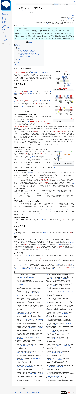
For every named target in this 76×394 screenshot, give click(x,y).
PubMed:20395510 (23, 345)
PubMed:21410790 (36, 358)
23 (70, 242)
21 (67, 211)
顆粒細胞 (18, 100)
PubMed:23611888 (52, 366)
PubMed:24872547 (67, 323)
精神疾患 (59, 244)
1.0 (17, 274)
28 (22, 265)
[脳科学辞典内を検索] (67, 4)
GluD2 (16, 74)
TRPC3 (48, 211)
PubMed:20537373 (20, 352)
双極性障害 (24, 268)
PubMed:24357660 (51, 308)
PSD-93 (27, 121)
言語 (72, 264)
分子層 (25, 91)
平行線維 (26, 100)
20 (67, 209)
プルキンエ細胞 (23, 90)
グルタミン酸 (40, 191)
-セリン (30, 172)
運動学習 (44, 106)
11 (29, 157)
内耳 (71, 232)
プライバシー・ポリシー (17, 392)
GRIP (43, 126)
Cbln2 (63, 219)
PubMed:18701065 (64, 313)
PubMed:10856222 (30, 319)
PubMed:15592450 (20, 381)
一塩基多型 (66, 267)
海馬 (19, 93)
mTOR (38, 247)
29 (23, 265)
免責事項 (33, 392)
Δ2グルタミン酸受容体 (19, 10)
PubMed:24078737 (51, 359)
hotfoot (19, 262)
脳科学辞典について (27, 392)
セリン (31, 133)
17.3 (53, 279)
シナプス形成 (46, 110)
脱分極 (35, 131)
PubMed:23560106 (54, 338)
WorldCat (31, 277)
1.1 (18, 274)
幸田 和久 (70, 19)
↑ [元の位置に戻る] (47, 274)
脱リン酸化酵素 (45, 123)
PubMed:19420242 (32, 337)
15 (52, 175)
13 (54, 167)
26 (30, 261)
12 (31, 157)
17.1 (50, 279)
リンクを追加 (7, 44)
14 (28, 173)
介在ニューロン (30, 91)
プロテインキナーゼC (58, 131)
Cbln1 (26, 153)
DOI (34, 277)
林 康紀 (48, 23)
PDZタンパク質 (47, 121)
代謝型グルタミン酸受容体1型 (63, 128)
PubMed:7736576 (25, 308)
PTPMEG (32, 121)
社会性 (25, 244)
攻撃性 (19, 244)
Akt (35, 247)
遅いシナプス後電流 (50, 209)
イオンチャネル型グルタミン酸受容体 (34, 259)
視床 (25, 93)
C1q (40, 153)
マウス (23, 255)
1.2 (20, 274)
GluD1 (39, 72)
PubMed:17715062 (32, 373)
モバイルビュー (38, 392)
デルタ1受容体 (34, 72)
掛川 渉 (71, 15)
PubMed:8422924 (37, 283)
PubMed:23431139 (32, 327)
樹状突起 (45, 90)
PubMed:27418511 (20, 366)
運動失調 (38, 103)
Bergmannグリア (56, 191)
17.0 (48, 279)
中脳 (28, 93)
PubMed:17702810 (63, 291)
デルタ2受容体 (46, 72)
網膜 (31, 93)
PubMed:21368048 (32, 292)
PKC (65, 131)
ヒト (30, 255)
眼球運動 (59, 264)
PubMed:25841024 (64, 381)
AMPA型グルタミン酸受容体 (21, 126)
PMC (28, 277)
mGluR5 (61, 246)
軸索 (22, 100)
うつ (73, 242)
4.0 (17, 295)
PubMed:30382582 (54, 278)
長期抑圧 (41, 104)
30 (25, 265)
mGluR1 (16, 129)
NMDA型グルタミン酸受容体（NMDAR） (46, 182)
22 (31, 240)
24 (36, 243)
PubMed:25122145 (51, 376)
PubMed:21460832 (51, 285)
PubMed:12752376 (54, 352)
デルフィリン (38, 121)
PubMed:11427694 (20, 313)
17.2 (52, 279)
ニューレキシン (31, 156)
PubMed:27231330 (56, 345)
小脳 (19, 90)
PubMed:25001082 (20, 301)
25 (57, 247)
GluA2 (29, 126)
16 (73, 183)
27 (21, 265)
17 (25, 187)
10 (33, 152)
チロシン (27, 139)
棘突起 (49, 90)
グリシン (34, 172)
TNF (42, 153)
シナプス (21, 101)
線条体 (21, 93)
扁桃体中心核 (46, 232)
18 (49, 204)
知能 (69, 264)
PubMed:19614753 (62, 301)
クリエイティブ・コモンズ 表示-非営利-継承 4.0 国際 (40, 390)
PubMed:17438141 (51, 331)
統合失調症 (19, 268)
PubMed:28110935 (22, 277)
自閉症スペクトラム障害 (33, 268)
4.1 (18, 295)
